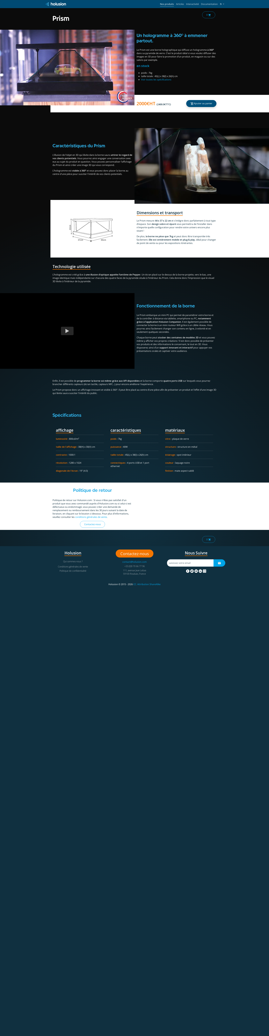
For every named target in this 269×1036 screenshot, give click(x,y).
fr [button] (222, 4)
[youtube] (196, 570)
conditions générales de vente (91, 517)
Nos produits (167, 4)
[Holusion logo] (56, 4)
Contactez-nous (92, 524)
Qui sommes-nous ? (73, 561)
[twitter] (192, 570)
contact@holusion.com (134, 561)
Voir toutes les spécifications (156, 79)
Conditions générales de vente (73, 566)
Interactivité (192, 4)
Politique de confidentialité (73, 570)
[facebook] (188, 570)
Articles (180, 4)
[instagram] (204, 570)
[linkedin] (201, 570)
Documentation (209, 4)
